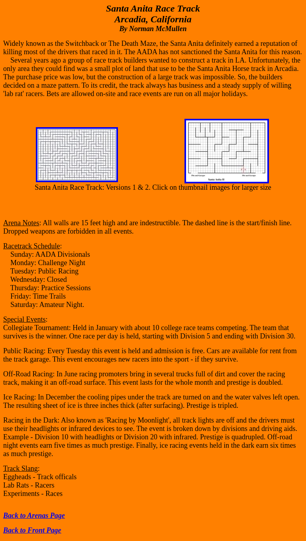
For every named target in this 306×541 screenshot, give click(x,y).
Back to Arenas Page (34, 515)
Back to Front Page (32, 530)
